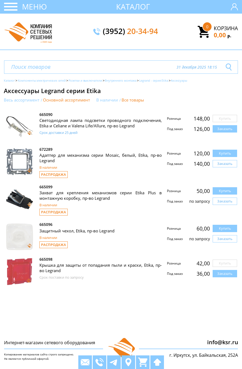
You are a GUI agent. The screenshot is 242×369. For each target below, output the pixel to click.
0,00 (222, 35)
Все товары (133, 100)
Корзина (226, 28)
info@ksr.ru (222, 342)
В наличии (107, 100)
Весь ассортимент (21, 100)
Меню (34, 6)
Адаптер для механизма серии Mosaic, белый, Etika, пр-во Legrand (100, 157)
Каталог (133, 6)
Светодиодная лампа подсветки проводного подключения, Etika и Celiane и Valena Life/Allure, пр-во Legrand (100, 123)
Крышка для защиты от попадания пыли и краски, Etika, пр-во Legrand (100, 267)
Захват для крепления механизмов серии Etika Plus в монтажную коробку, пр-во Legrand (100, 195)
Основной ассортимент (66, 100)
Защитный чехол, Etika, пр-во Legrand (76, 230)
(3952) (130, 31)
